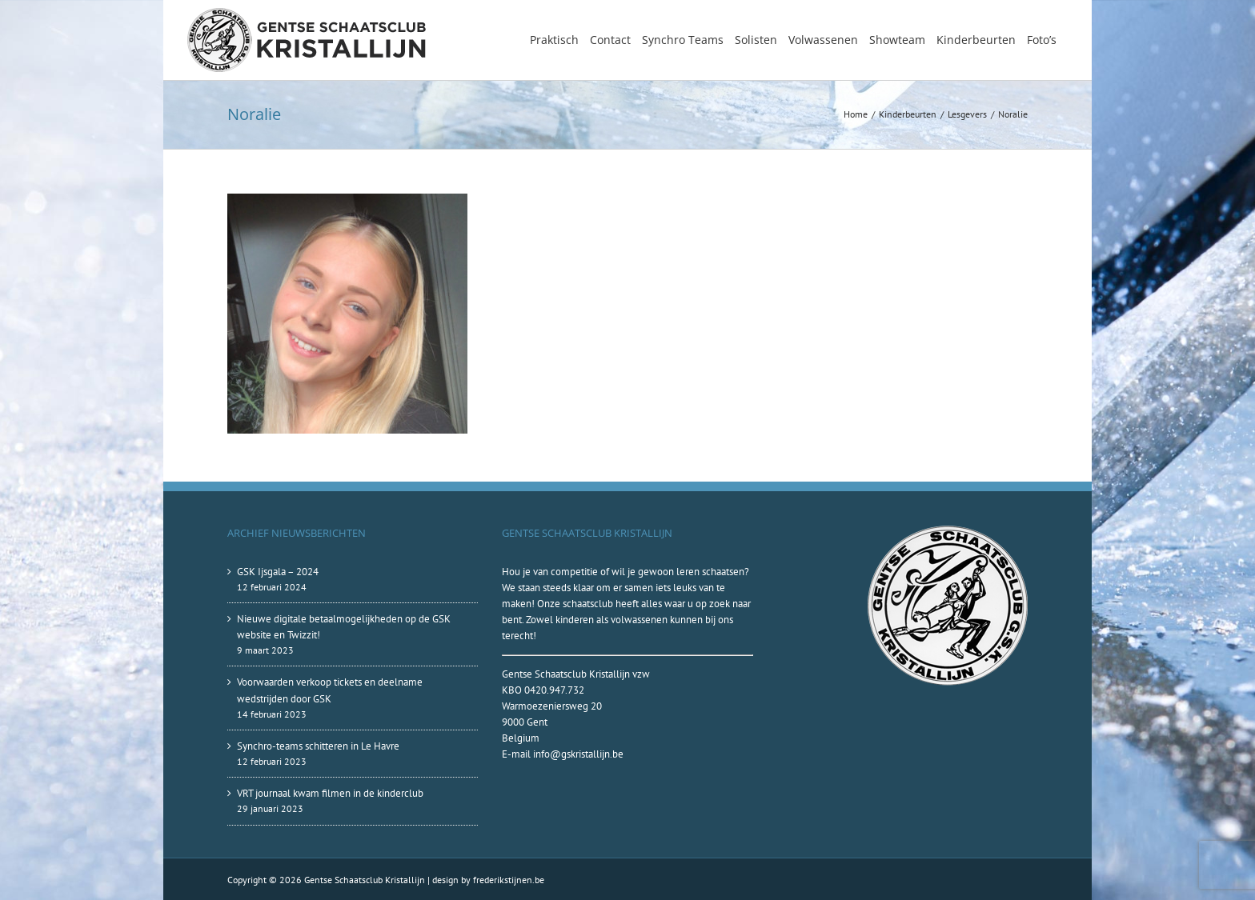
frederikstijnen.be (508, 880)
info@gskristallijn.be (578, 754)
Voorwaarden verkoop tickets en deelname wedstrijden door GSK (330, 690)
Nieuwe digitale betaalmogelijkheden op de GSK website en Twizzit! (344, 627)
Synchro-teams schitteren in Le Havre (318, 746)
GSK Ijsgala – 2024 (278, 571)
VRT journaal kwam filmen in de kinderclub (330, 793)
